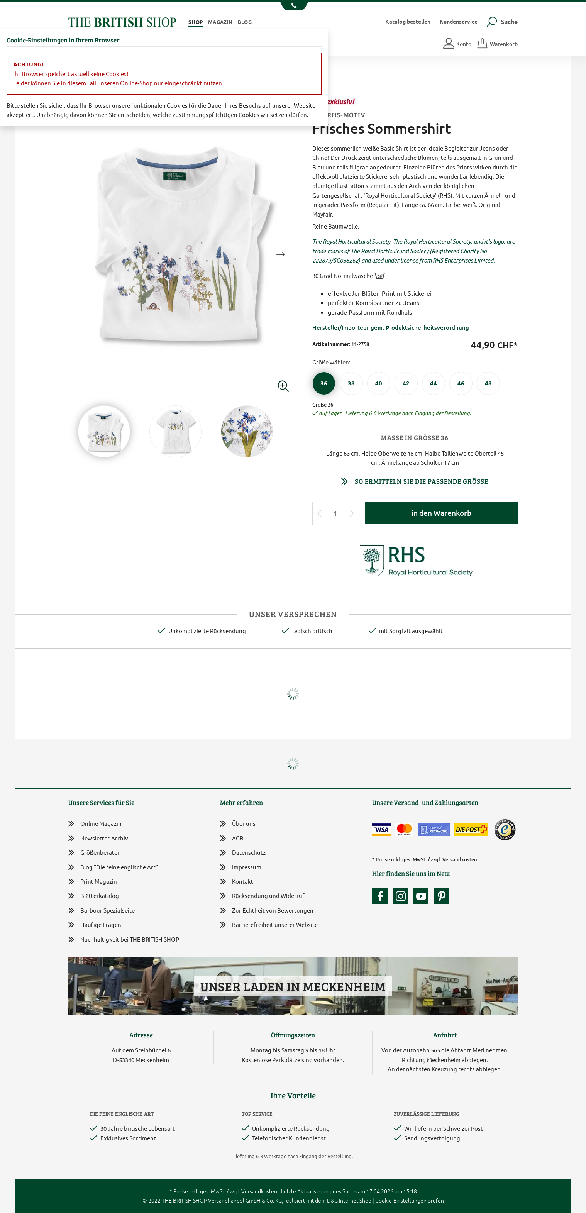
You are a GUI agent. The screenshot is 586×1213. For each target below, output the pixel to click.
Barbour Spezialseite (101, 910)
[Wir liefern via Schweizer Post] (471, 829)
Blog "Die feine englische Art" (113, 867)
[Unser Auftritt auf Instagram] (402, 896)
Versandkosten (459, 859)
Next (280, 254)
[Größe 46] (461, 383)
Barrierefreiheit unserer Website (269, 925)
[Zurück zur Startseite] (122, 21)
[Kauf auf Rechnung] (434, 829)
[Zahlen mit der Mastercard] (404, 829)
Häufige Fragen (94, 925)
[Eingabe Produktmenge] (335, 513)
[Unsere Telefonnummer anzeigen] (293, 6)
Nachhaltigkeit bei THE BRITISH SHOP (123, 939)
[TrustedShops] (505, 829)
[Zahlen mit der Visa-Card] (381, 829)
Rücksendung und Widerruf (262, 896)
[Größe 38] (351, 383)
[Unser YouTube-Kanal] (422, 896)
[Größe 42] (406, 383)
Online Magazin (95, 823)
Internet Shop (355, 1200)
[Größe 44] (433, 383)
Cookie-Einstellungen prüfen (409, 1200)
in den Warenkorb (441, 513)
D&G (332, 1200)
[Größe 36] (323, 383)
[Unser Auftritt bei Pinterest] (441, 896)
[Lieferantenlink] (415, 559)
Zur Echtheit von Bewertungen (266, 910)
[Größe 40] (378, 383)
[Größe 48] (488, 383)
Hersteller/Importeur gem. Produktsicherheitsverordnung (390, 327)
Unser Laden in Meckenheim (292, 986)
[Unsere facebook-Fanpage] (381, 896)
